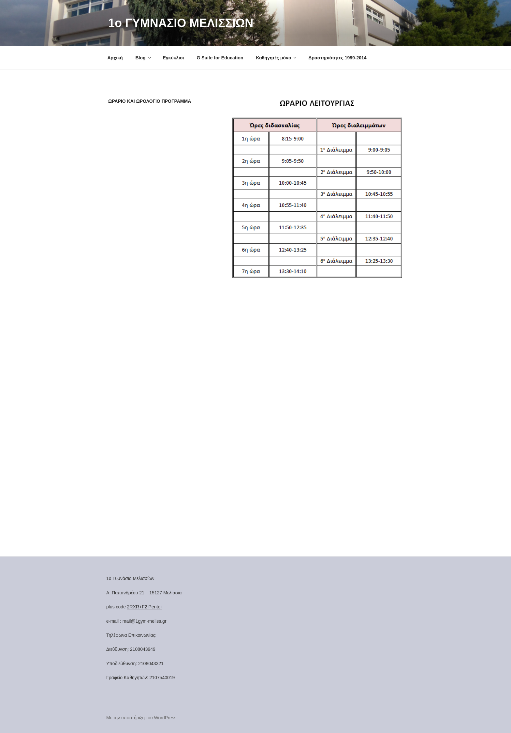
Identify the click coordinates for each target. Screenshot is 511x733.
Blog (143, 57)
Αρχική (115, 57)
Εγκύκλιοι (173, 57)
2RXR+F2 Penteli (145, 606)
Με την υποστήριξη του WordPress (141, 717)
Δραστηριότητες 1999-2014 (337, 57)
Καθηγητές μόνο (276, 57)
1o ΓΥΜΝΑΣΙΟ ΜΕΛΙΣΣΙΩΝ (180, 23)
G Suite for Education (220, 57)
